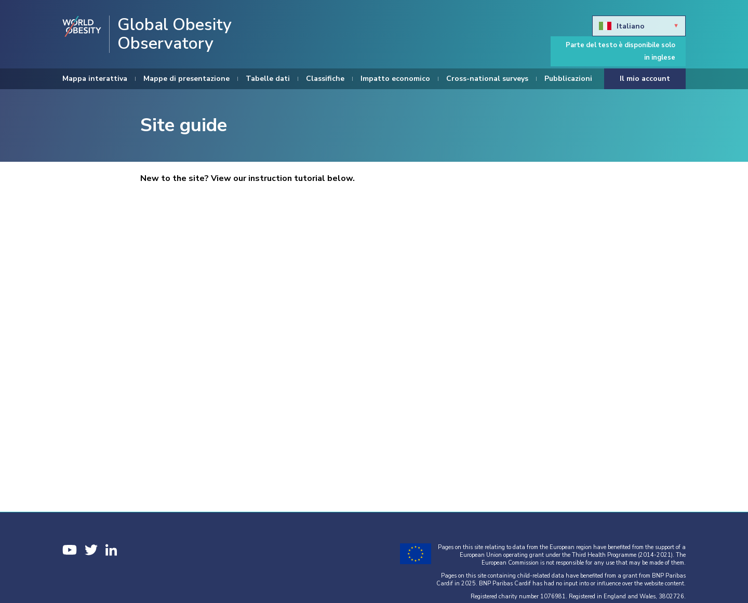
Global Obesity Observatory (174, 34)
